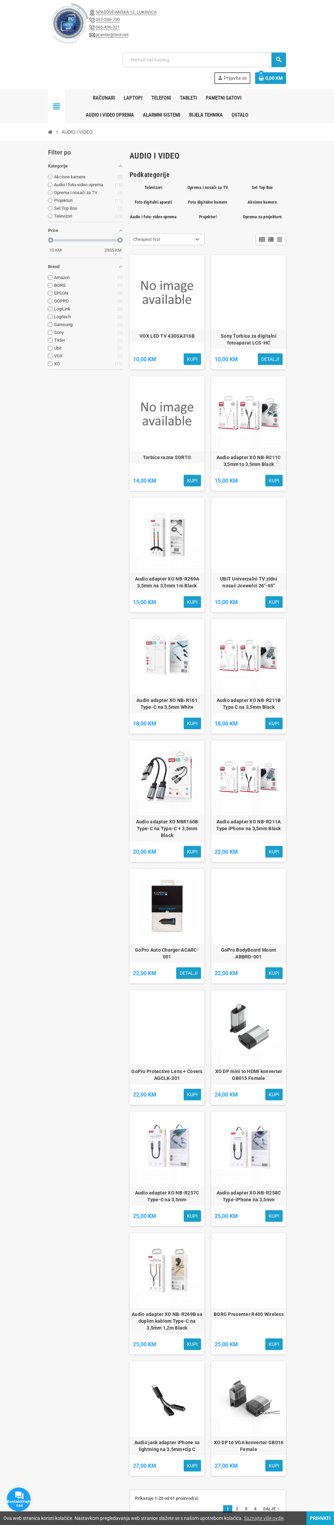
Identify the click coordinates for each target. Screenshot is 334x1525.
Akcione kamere (262, 202)
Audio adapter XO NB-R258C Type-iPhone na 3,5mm (249, 1196)
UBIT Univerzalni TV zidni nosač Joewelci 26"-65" (248, 582)
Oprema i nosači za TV (207, 187)
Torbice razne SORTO (167, 457)
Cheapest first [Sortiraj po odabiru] (146, 239)
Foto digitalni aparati (153, 202)
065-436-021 (108, 27)
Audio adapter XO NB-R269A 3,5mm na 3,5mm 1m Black (167, 582)
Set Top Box (262, 187)
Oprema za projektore (262, 216)
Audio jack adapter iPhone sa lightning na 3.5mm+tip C (167, 1446)
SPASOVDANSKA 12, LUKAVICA (126, 12)
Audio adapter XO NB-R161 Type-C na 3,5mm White (167, 704)
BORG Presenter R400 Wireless (249, 1314)
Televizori (153, 187)
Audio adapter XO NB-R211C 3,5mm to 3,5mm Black (249, 461)
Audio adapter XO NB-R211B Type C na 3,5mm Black (249, 704)
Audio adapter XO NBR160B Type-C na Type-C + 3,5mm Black (167, 828)
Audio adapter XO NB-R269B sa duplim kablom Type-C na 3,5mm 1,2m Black (167, 1321)
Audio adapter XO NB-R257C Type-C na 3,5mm (167, 1196)
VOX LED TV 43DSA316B (167, 336)
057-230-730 (108, 19)
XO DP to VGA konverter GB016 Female (249, 1446)
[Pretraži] (204, 60)
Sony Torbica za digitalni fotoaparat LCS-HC (249, 339)
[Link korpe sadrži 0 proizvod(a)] (270, 78)
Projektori (208, 216)
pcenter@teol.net (112, 34)
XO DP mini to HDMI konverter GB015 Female (248, 1075)
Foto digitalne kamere (207, 202)
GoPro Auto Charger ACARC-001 (167, 953)
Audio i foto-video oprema (153, 216)
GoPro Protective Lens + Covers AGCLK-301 (166, 1075)
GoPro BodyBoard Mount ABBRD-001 (249, 953)
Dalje (272, 1509)
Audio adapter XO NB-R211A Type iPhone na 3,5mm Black (248, 825)
